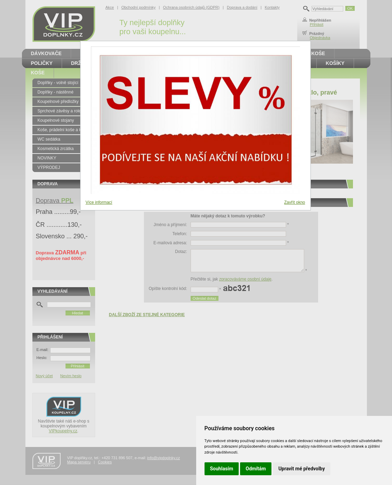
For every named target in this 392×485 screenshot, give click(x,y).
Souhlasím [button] (221, 468)
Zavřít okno (294, 202)
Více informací (99, 202)
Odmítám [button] (256, 468)
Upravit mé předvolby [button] (301, 468)
